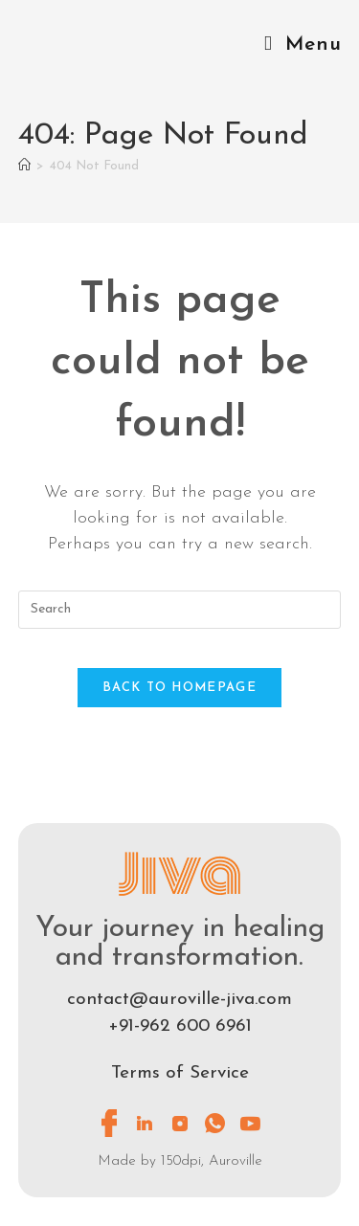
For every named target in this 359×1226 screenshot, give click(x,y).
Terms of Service (180, 1073)
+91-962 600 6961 (180, 1026)
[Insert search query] (180, 610)
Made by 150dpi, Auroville (180, 1161)
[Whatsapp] (215, 1122)
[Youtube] (250, 1122)
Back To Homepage (179, 687)
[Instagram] (180, 1122)
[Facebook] (109, 1122)
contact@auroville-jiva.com (179, 1000)
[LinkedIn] (144, 1122)
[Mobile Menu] (302, 44)
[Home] (24, 166)
